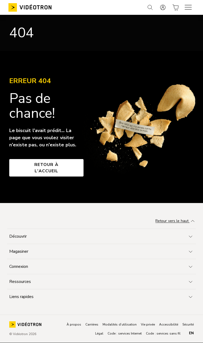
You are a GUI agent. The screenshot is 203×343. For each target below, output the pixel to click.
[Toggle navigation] (101, 236)
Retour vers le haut (175, 221)
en (191, 333)
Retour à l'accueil (46, 168)
